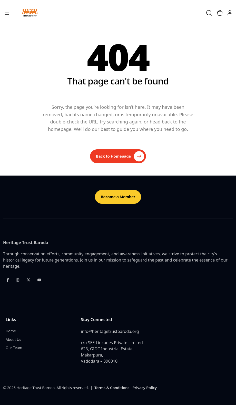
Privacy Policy (144, 387)
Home (11, 331)
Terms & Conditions (111, 387)
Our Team (14, 347)
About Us (13, 339)
